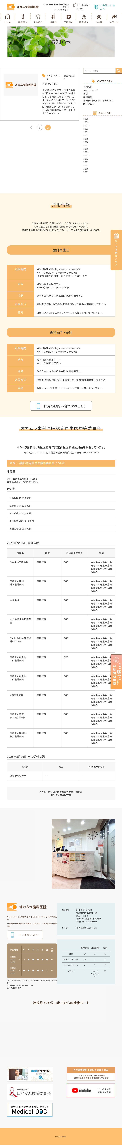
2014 (86, 155)
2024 (86, 125)
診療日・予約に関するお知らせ (98, 100)
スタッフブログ (90, 90)
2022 (86, 132)
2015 (86, 152)
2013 (86, 158)
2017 (86, 145)
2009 (86, 172)
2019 (86, 138)
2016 (86, 148)
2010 (86, 168)
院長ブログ (88, 103)
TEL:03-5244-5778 (61, 795)
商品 (85, 93)
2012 (86, 162)
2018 (86, 142)
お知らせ (87, 87)
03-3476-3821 (83, 7)
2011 (86, 165)
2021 (86, 135)
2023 (86, 128)
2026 (86, 118)
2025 (86, 122)
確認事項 (88, 97)
